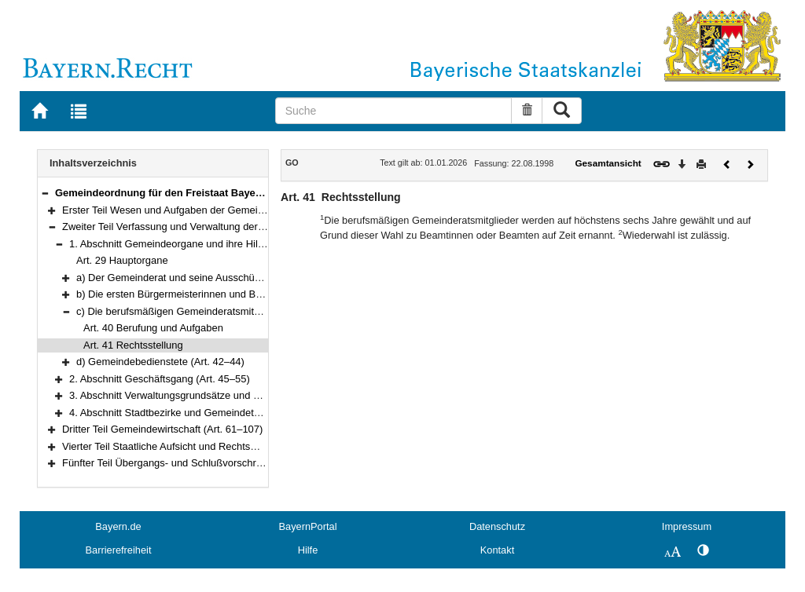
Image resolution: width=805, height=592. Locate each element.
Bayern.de (118, 526)
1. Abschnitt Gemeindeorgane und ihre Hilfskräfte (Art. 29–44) (208, 244)
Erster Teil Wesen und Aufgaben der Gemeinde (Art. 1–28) (193, 210)
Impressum (686, 526)
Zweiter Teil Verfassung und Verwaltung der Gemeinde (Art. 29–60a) (215, 226)
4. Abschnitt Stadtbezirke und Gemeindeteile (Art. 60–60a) (200, 412)
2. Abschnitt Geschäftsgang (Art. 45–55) (159, 379)
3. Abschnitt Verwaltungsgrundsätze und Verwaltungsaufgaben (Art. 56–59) (238, 395)
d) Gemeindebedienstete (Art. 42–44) (160, 361)
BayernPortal (308, 526)
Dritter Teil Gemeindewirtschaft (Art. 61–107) (162, 429)
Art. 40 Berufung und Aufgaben (153, 328)
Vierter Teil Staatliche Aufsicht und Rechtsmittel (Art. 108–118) (202, 446)
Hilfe (308, 550)
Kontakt (497, 550)
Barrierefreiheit (119, 550)
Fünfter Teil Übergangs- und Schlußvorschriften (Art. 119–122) (203, 463)
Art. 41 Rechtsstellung (133, 345)
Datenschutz (497, 526)
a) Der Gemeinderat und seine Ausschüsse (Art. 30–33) (201, 277)
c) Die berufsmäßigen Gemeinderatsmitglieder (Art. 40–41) (208, 311)
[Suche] (394, 110)
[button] (45, 193)
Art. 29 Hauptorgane (122, 260)
